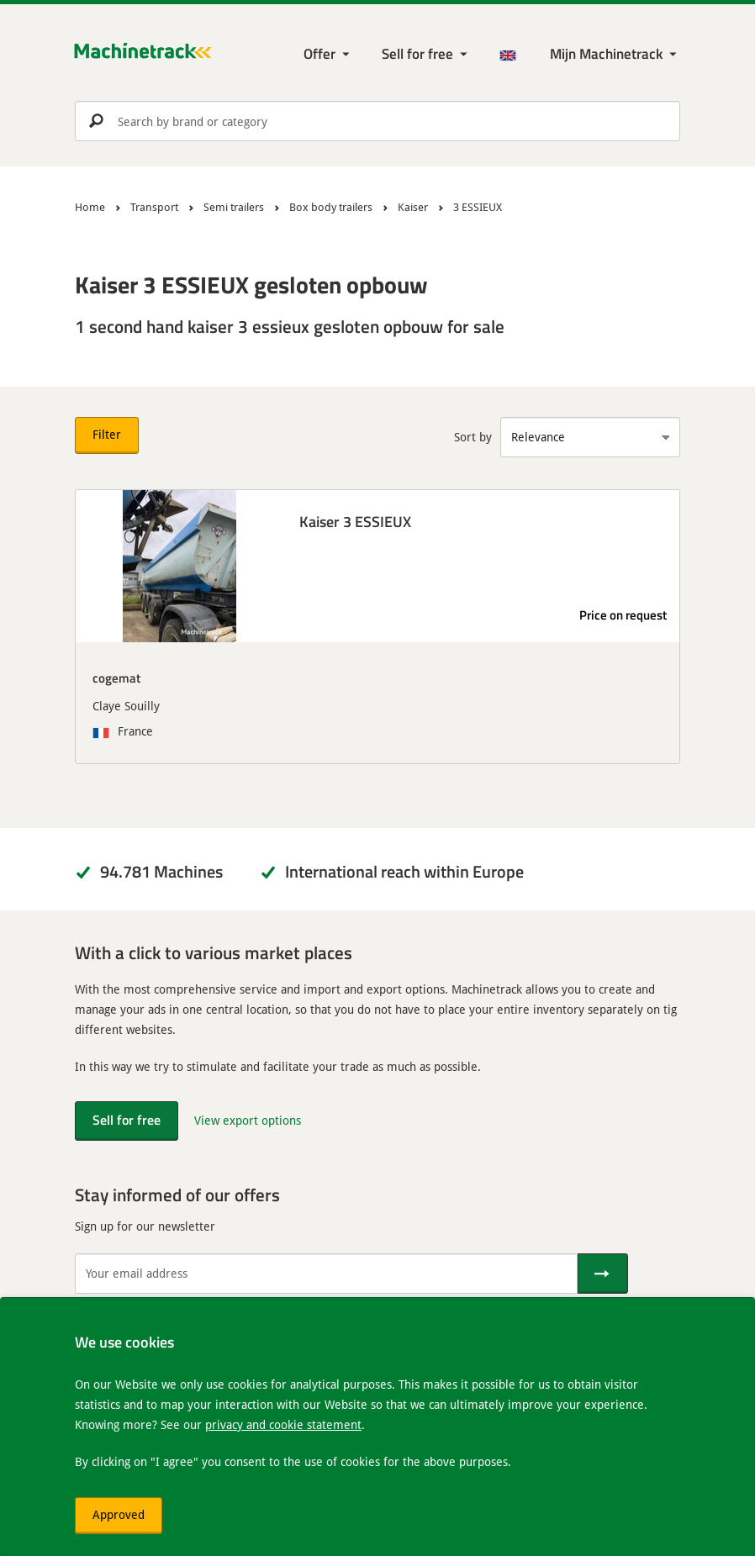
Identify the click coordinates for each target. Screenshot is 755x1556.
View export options (247, 1120)
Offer (319, 53)
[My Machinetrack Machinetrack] (615, 54)
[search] (377, 121)
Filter (106, 434)
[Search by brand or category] (377, 121)
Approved (118, 1514)
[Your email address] (326, 1273)
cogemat (116, 677)
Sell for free (417, 53)
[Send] (603, 1273)
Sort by (473, 437)
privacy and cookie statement (283, 1424)
